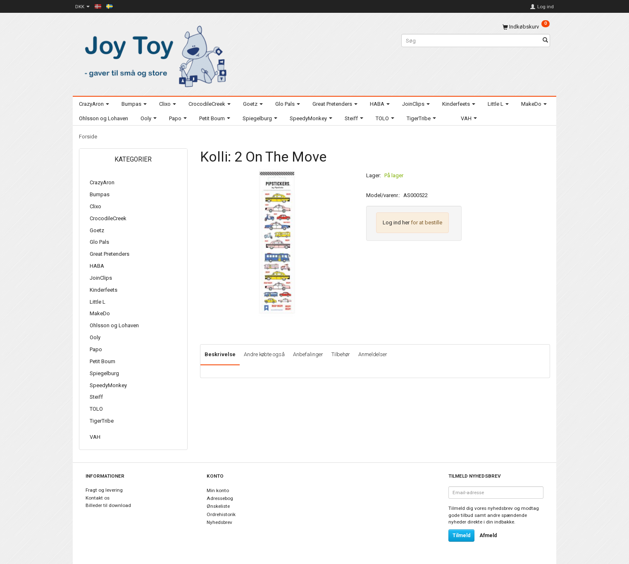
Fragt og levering (104, 490)
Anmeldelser (372, 354)
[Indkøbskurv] (526, 26)
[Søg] (545, 41)
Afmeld (488, 535)
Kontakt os (98, 498)
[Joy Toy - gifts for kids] (153, 55)
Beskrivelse (220, 354)
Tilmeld (461, 535)
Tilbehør (340, 354)
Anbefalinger (308, 354)
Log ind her (396, 222)
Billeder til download (108, 505)
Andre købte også (264, 354)
